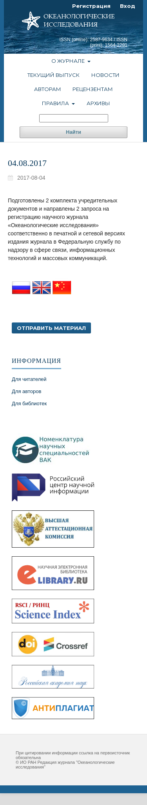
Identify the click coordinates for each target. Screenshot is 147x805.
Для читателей (29, 379)
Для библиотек (29, 403)
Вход (127, 6)
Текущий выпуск (53, 75)
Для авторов (26, 391)
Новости (105, 75)
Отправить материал (51, 328)
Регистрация (91, 6)
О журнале (68, 61)
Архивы (98, 103)
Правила (56, 103)
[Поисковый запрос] (73, 118)
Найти (73, 132)
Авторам (47, 89)
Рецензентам (93, 89)
